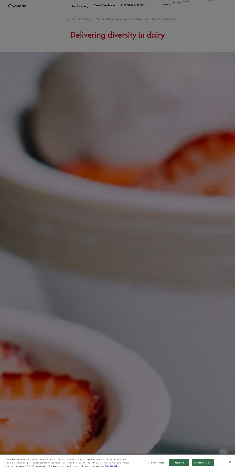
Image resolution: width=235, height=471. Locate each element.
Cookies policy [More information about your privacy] (112, 465)
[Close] (229, 462)
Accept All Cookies (203, 462)
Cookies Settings (156, 462)
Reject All (179, 462)
